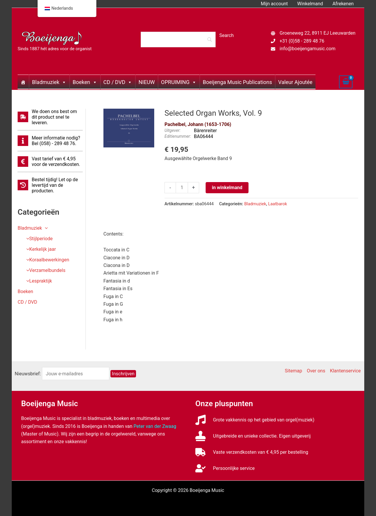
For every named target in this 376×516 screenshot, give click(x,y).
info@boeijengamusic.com (307, 48)
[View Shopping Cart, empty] (345, 81)
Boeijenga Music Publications (237, 82)
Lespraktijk (38, 281)
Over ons (316, 371)
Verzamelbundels (45, 270)
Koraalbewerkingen (46, 260)
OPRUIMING (179, 82)
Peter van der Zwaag (155, 426)
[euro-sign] (50, 161)
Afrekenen (343, 3)
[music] (254, 420)
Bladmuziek (49, 82)
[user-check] (225, 468)
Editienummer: (177, 136)
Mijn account (274, 3)
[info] (50, 140)
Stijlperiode (38, 238)
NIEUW (146, 82)
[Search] (178, 39)
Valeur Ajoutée (295, 82)
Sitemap (293, 371)
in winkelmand (227, 187)
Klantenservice (345, 371)
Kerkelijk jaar (40, 249)
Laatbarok (277, 203)
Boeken (85, 82)
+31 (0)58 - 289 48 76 (302, 41)
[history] (50, 185)
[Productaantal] (182, 187)
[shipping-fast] (50, 117)
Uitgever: (172, 130)
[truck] (251, 452)
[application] (45, 228)
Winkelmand (310, 3)
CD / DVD (117, 82)
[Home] (23, 82)
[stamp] (253, 436)
